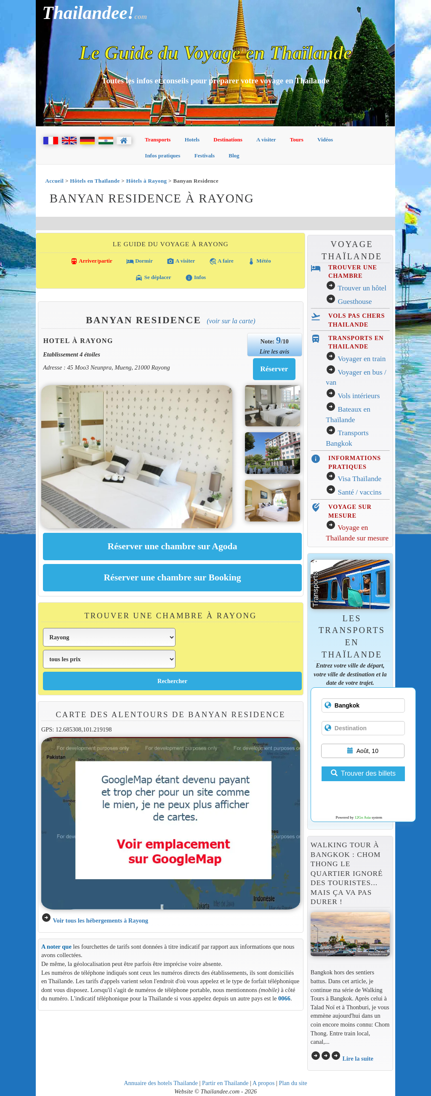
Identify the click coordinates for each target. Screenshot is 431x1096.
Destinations (227, 139)
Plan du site (293, 1083)
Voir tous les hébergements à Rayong (100, 920)
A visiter (266, 139)
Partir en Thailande (225, 1083)
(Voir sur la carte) (231, 321)
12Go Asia (363, 817)
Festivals (204, 155)
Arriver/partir (91, 261)
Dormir (139, 261)
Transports (157, 139)
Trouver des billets (363, 773)
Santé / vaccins (360, 492)
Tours (296, 139)
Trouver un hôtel (362, 288)
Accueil (54, 181)
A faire (221, 261)
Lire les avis (274, 351)
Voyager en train (362, 359)
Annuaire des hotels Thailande (161, 1083)
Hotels (192, 139)
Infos (195, 278)
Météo (259, 261)
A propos (264, 1083)
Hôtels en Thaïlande (95, 181)
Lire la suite (357, 1058)
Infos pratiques (162, 155)
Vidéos (325, 139)
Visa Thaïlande (359, 479)
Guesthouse (355, 302)
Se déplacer (153, 278)
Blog (234, 155)
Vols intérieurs (359, 396)
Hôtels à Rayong (146, 181)
